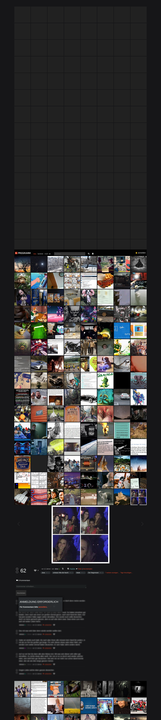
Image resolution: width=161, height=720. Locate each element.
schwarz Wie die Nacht (60, 323)
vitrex (56, 319)
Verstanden (147, 715)
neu (34, 4)
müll (46, 4)
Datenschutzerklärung (74, 717)
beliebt (40, 4)
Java (43, 323)
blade (78, 323)
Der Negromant (93, 323)
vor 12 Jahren (46, 319)
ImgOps (72, 319)
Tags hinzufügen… (126, 323)
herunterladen (87, 319)
